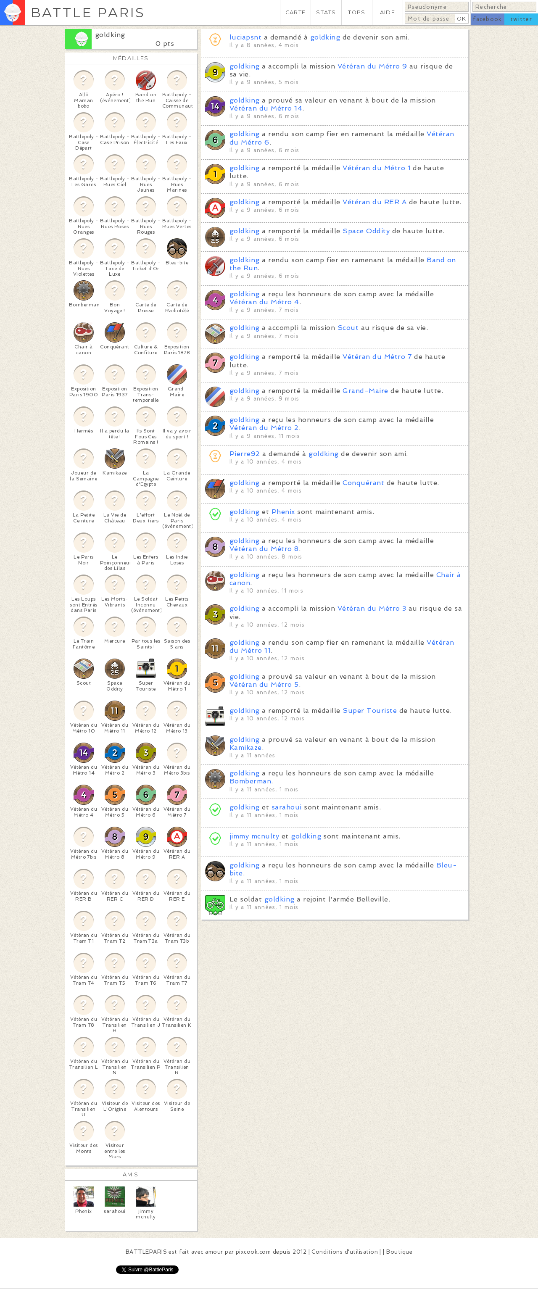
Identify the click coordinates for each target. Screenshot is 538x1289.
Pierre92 (244, 454)
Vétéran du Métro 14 (265, 108)
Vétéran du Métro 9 (372, 66)
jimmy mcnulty (254, 836)
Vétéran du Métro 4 (264, 302)
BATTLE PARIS (87, 12)
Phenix (283, 512)
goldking (110, 35)
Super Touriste (370, 710)
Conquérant (363, 483)
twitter (521, 19)
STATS (326, 12)
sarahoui (287, 807)
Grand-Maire (365, 391)
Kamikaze (245, 747)
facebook (487, 19)
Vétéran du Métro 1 (377, 168)
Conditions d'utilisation (344, 1252)
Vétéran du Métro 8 (264, 549)
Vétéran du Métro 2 (264, 428)
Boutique (399, 1252)
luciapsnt (245, 37)
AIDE (387, 12)
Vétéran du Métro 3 (372, 608)
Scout (348, 328)
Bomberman (250, 781)
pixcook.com (253, 1252)
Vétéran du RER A (374, 202)
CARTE (295, 12)
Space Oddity (366, 231)
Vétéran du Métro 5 (264, 684)
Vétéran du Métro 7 (377, 357)
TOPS (356, 12)
